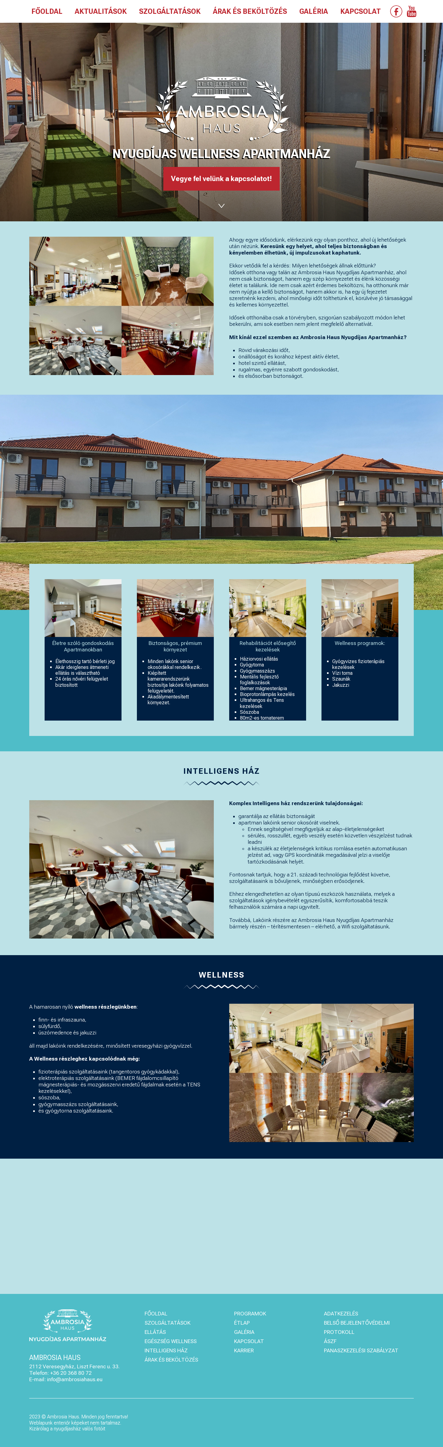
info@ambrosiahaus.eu (74, 1379)
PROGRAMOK (250, 1314)
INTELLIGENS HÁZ (166, 1350)
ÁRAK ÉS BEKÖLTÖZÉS (250, 11)
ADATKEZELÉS (341, 1314)
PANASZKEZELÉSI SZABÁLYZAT (361, 1350)
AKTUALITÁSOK (101, 11)
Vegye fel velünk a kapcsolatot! (221, 179)
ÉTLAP (242, 1323)
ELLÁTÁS (155, 1332)
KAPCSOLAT (360, 11)
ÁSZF (330, 1341)
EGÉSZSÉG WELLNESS (171, 1341)
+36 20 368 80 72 (71, 1373)
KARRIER (244, 1350)
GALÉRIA (313, 11)
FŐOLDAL (46, 11)
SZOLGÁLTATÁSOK (170, 11)
